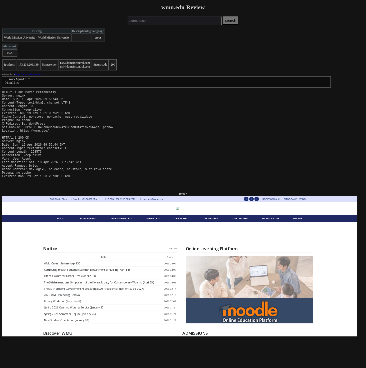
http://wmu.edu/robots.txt (30, 74)
